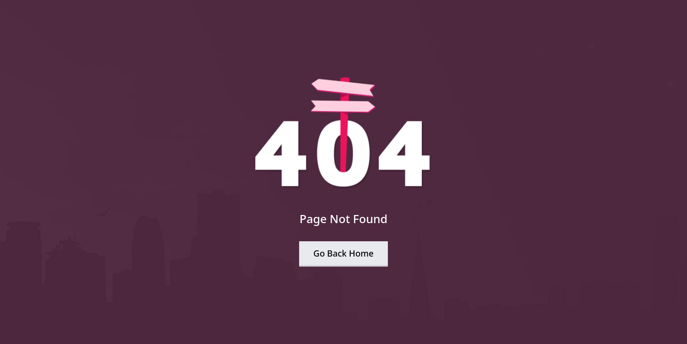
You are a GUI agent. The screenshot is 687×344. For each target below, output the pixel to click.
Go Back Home (343, 253)
